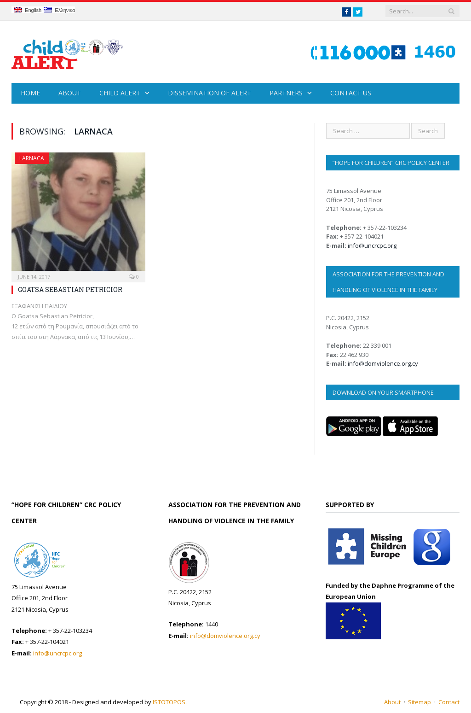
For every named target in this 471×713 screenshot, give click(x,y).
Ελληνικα (59, 10)
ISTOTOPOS (169, 702)
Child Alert (119, 92)
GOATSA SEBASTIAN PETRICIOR (70, 289)
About (69, 92)
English (27, 10)
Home (30, 92)
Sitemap (419, 702)
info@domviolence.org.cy (383, 363)
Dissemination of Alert (209, 92)
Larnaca (31, 158)
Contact (449, 702)
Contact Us (350, 92)
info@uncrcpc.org (372, 245)
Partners (286, 92)
